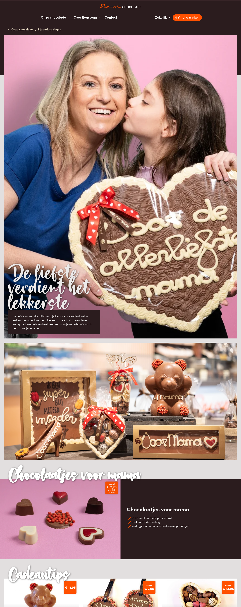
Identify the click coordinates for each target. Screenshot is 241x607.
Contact (111, 17)
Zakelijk (163, 17)
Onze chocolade (55, 17)
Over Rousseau (87, 17)
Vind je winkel (188, 17)
